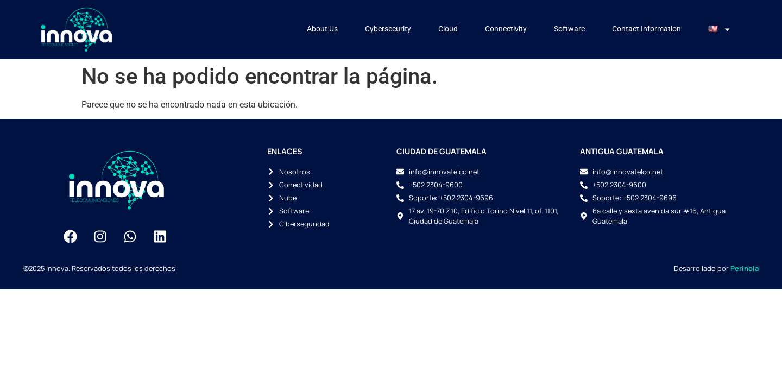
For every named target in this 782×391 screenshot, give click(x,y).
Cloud (448, 29)
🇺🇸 (719, 29)
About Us (322, 29)
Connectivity (506, 29)
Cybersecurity (388, 29)
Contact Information (646, 29)
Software (569, 29)
